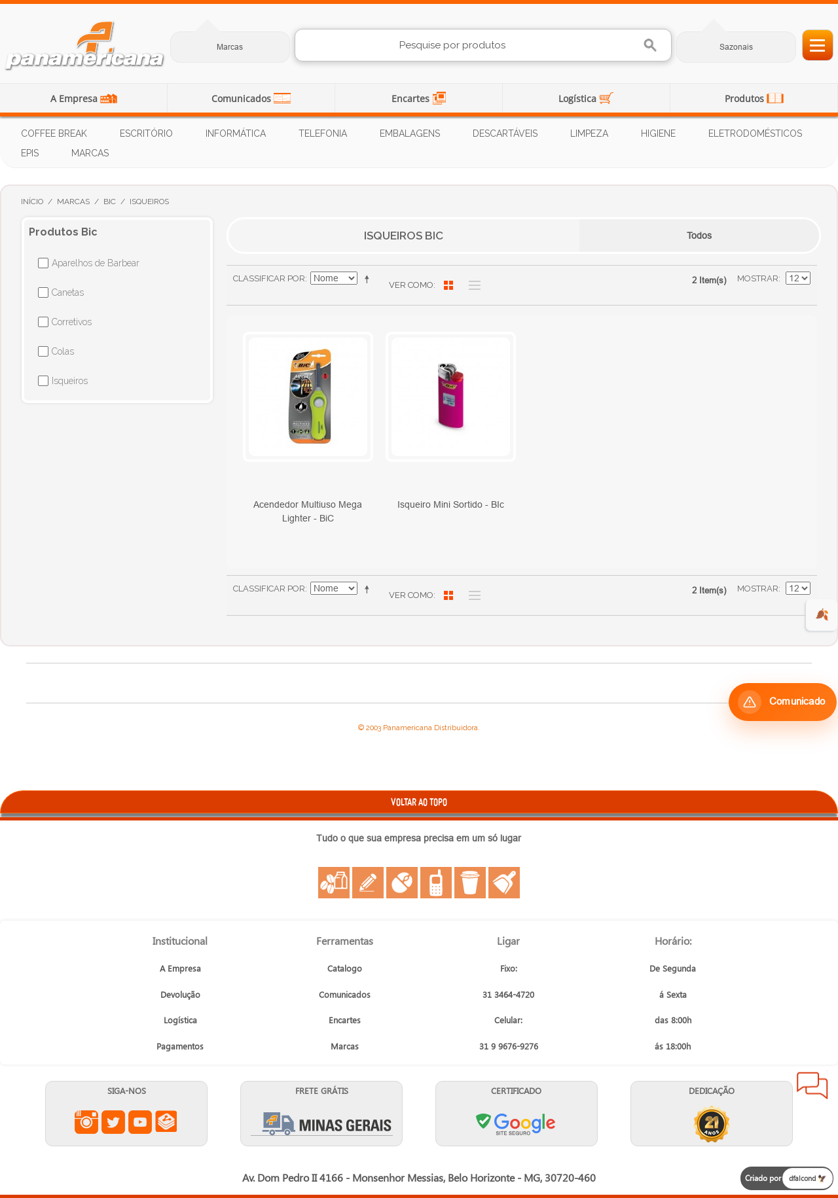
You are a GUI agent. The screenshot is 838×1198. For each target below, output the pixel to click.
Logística (578, 98)
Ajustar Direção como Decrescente (369, 279)
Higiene (658, 133)
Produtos (746, 98)
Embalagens (410, 133)
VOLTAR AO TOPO (419, 802)
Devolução (180, 994)
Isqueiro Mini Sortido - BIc (450, 504)
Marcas (230, 47)
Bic (109, 201)
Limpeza (589, 133)
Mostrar (757, 278)
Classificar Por (269, 278)
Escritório (146, 133)
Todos (699, 235)
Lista (471, 285)
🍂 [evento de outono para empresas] (822, 614)
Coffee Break (54, 133)
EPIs (30, 153)
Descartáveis (505, 133)
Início (32, 201)
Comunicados (242, 98)
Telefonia (323, 133)
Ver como (411, 285)
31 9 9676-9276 (508, 1045)
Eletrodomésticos (755, 133)
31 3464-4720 (508, 994)
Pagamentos (180, 1045)
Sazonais (736, 47)
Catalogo (344, 968)
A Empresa (75, 98)
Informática (236, 133)
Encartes (412, 98)
